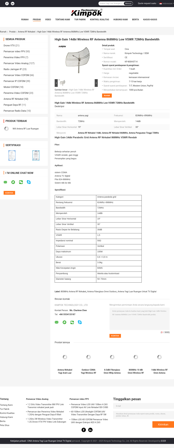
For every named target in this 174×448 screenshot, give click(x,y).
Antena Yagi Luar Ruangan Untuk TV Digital (137, 291)
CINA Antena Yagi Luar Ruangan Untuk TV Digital (49, 441)
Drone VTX (9, 45)
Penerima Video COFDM (16, 93)
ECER (163, 441)
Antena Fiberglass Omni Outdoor (102, 291)
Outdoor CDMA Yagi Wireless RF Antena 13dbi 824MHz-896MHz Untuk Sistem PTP (88, 371)
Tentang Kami (62, 19)
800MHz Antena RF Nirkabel (73, 291)
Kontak (107, 95)
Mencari (128, 3)
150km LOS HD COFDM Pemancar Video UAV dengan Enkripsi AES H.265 (89, 421)
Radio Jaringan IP (13, 69)
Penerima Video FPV (14, 57)
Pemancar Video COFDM (16, 75)
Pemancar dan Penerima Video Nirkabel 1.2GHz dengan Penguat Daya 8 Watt (46, 413)
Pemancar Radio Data (15, 110)
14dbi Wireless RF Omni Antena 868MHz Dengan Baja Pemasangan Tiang (159, 371)
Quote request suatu (147, 3)
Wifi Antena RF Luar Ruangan (26, 129)
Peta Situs (4, 425)
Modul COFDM (11, 87)
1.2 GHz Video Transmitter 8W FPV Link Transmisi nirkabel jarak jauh (46, 405)
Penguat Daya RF (12, 104)
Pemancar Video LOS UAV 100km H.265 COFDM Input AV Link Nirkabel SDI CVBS (89, 405)
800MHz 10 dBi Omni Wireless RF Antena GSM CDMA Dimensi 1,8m (136, 371)
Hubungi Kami (120, 19)
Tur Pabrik (80, 19)
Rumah (25, 19)
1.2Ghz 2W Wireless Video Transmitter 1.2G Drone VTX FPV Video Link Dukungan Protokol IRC (47, 421)
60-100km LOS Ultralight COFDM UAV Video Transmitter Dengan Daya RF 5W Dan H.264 (88, 414)
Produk (37, 19)
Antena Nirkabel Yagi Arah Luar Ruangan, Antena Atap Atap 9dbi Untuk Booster (65, 371)
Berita (135, 19)
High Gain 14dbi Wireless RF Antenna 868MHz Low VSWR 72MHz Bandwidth (74, 93)
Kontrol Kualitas (99, 19)
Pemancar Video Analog (16, 63)
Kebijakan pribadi (18, 441)
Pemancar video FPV (14, 51)
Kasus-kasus (150, 19)
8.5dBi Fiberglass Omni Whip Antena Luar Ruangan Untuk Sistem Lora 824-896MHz (112, 371)
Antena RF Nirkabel (26, 32)
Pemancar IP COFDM (14, 81)
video (48, 19)
